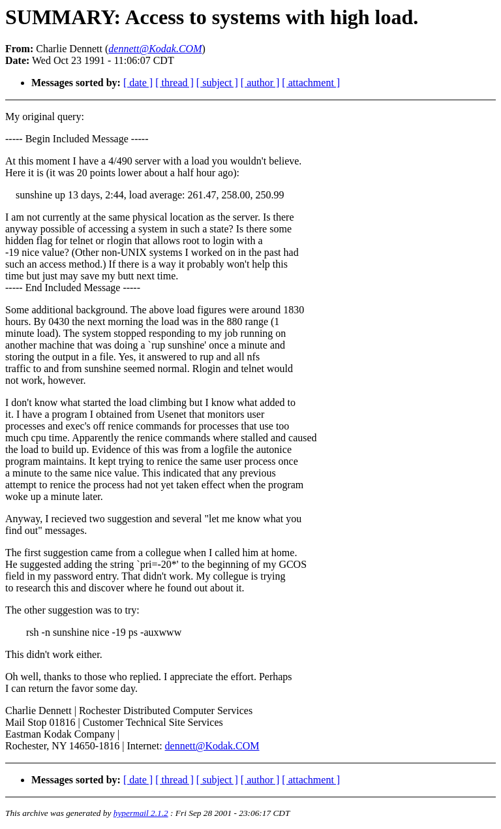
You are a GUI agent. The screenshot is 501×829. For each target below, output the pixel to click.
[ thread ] (174, 82)
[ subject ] (217, 82)
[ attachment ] (311, 82)
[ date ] (138, 82)
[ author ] (260, 82)
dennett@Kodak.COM (212, 745)
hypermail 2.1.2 (141, 813)
